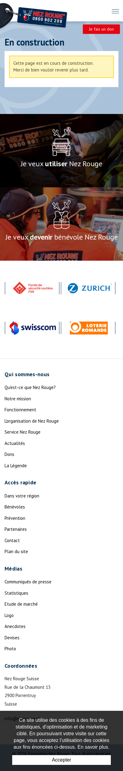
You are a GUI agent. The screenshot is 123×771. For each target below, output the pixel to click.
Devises (12, 638)
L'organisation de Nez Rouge (32, 421)
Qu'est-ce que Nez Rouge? (30, 387)
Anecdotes (15, 626)
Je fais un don (101, 29)
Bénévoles (15, 507)
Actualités (15, 443)
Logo (9, 615)
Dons (9, 454)
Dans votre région (22, 496)
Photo (10, 649)
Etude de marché (21, 604)
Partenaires (16, 529)
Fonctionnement (20, 410)
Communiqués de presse (28, 582)
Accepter (61, 759)
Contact (12, 540)
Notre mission (18, 399)
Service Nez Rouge (22, 432)
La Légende (16, 465)
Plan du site (16, 551)
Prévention (15, 518)
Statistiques (16, 593)
